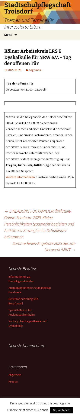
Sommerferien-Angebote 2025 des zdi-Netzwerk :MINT (44, 246)
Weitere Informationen (20, 177)
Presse (13, 381)
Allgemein (35, 70)
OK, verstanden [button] (61, 410)
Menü (8, 35)
